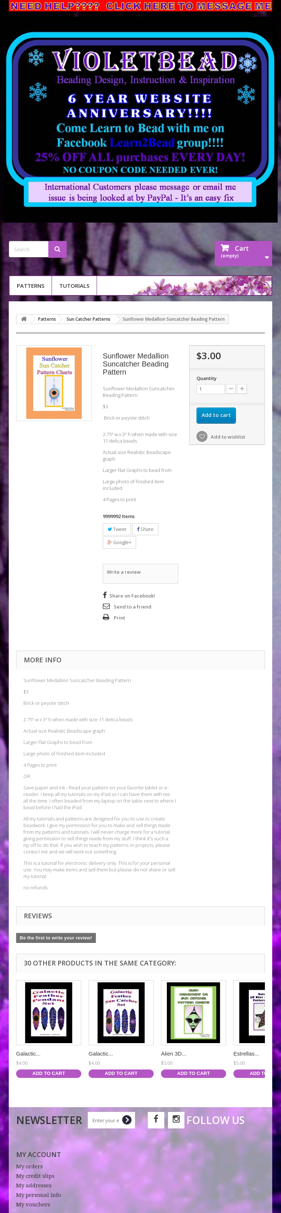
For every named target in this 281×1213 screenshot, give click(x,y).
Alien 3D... (173, 1052)
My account (38, 1153)
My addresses (34, 1184)
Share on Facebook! (132, 594)
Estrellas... (246, 1052)
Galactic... (28, 1052)
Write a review (124, 571)
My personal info (38, 1194)
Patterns (30, 285)
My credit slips (35, 1175)
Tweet (117, 529)
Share (145, 529)
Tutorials (74, 285)
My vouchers (33, 1203)
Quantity (206, 378)
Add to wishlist (227, 437)
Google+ (119, 542)
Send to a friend (132, 605)
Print (119, 616)
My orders (29, 1165)
